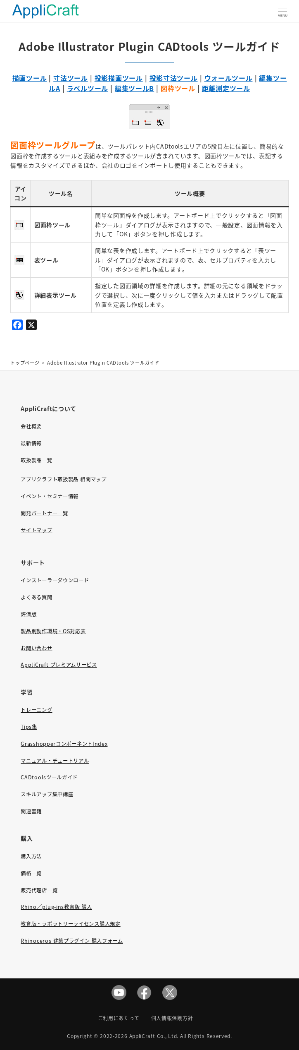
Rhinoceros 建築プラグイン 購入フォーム (72, 940)
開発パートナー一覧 (44, 513)
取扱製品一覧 (36, 460)
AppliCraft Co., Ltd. (154, 1035)
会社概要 (31, 426)
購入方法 (31, 856)
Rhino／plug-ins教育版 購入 (56, 907)
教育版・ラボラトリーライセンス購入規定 (70, 923)
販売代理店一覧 (39, 890)
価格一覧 (31, 873)
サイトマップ (36, 530)
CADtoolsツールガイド (49, 777)
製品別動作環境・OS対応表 (53, 631)
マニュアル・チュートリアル (55, 760)
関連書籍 (31, 811)
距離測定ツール (226, 88)
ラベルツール (87, 88)
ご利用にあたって (119, 1017)
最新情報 (31, 443)
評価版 (28, 614)
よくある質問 (36, 597)
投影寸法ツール (174, 78)
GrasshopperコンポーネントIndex (64, 743)
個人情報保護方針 (172, 1017)
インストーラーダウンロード (55, 580)
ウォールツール (228, 78)
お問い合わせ (36, 648)
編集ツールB (134, 88)
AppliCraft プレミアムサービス (59, 664)
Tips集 (29, 726)
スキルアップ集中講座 (47, 794)
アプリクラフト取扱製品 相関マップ (63, 479)
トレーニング (36, 710)
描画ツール (29, 78)
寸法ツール (70, 78)
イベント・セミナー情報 (49, 496)
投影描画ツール (119, 78)
